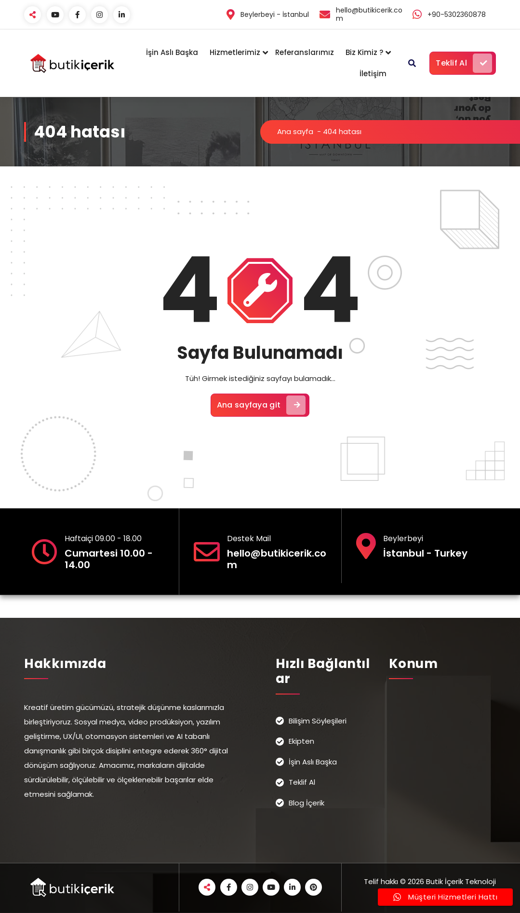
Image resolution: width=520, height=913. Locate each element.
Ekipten (301, 741)
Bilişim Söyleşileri (318, 721)
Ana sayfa (295, 131)
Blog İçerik (306, 803)
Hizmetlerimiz (235, 52)
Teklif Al (464, 63)
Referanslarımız (304, 52)
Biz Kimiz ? (364, 52)
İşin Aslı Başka (172, 52)
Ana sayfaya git (261, 405)
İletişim (373, 73)
